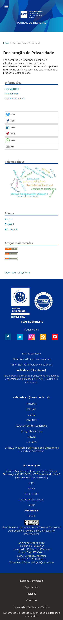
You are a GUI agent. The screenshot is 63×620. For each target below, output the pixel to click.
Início (6, 43)
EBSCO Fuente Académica (31, 425)
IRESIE (32, 436)
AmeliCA (31, 403)
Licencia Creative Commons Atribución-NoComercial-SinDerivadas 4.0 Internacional (34, 530)
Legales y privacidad (31, 580)
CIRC (31, 483)
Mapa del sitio (31, 587)
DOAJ (31, 488)
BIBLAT (31, 409)
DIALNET (31, 420)
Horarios (31, 593)
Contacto (31, 600)
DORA (31, 516)
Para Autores (11, 93)
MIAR (31, 505)
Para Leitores (12, 88)
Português (11, 229)
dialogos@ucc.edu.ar (42, 562)
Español (9, 224)
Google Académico (31, 431)
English (9, 219)
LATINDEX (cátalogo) (31, 499)
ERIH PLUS (31, 494)
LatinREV (31, 442)
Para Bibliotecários (14, 98)
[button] (31, 114)
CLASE (31, 414)
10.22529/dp (34, 353)
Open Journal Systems (17, 272)
